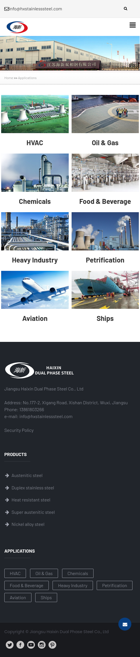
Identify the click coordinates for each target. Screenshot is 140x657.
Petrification (114, 585)
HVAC (15, 573)
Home (8, 78)
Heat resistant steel (31, 499)
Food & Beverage (26, 585)
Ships (46, 597)
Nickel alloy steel (28, 524)
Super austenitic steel (33, 512)
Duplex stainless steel (33, 487)
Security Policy (19, 430)
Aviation (18, 597)
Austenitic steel (27, 475)
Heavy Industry (72, 585)
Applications (27, 78)
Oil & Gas (44, 573)
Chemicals (78, 573)
